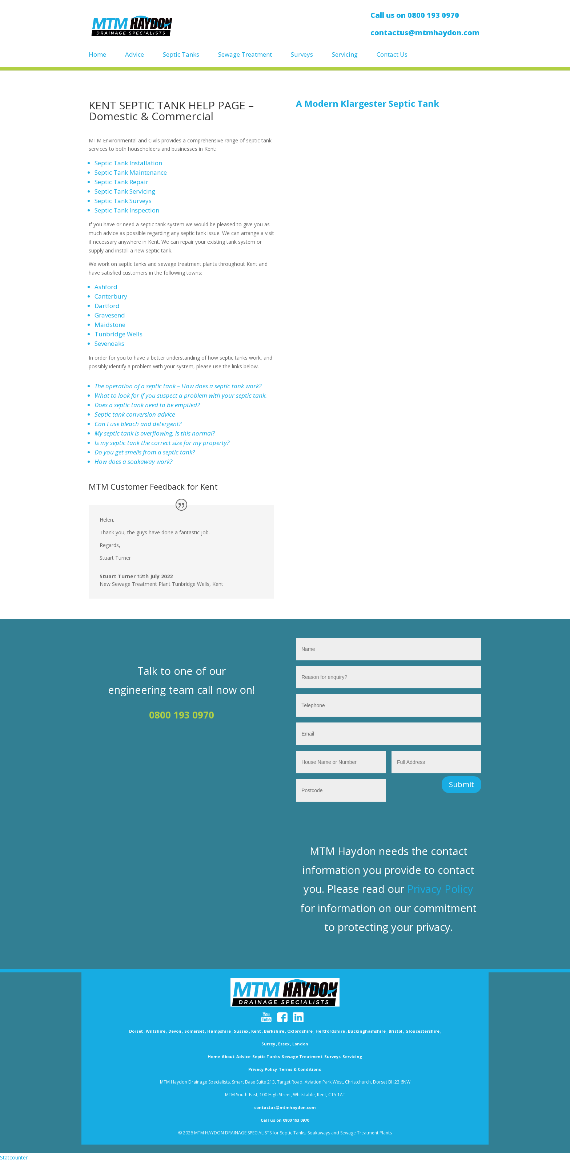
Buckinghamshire (367, 1031)
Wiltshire (155, 1031)
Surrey (268, 1043)
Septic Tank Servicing (125, 191)
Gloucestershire (422, 1031)
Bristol (395, 1031)
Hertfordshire (330, 1031)
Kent (256, 1031)
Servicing (345, 54)
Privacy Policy (440, 889)
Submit (461, 784)
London (300, 1043)
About (228, 1056)
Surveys (302, 54)
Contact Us (392, 54)
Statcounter (14, 1157)
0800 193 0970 (181, 714)
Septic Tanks (181, 54)
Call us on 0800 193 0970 (285, 1120)
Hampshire (219, 1031)
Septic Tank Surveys (123, 201)
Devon (174, 1031)
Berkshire (274, 1031)
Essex (283, 1043)
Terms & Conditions (300, 1069)
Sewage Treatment (245, 54)
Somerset (194, 1031)
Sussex (241, 1031)
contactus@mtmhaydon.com (285, 1107)
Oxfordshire (300, 1031)
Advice (134, 54)
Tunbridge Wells (118, 334)
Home (97, 54)
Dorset (136, 1031)
